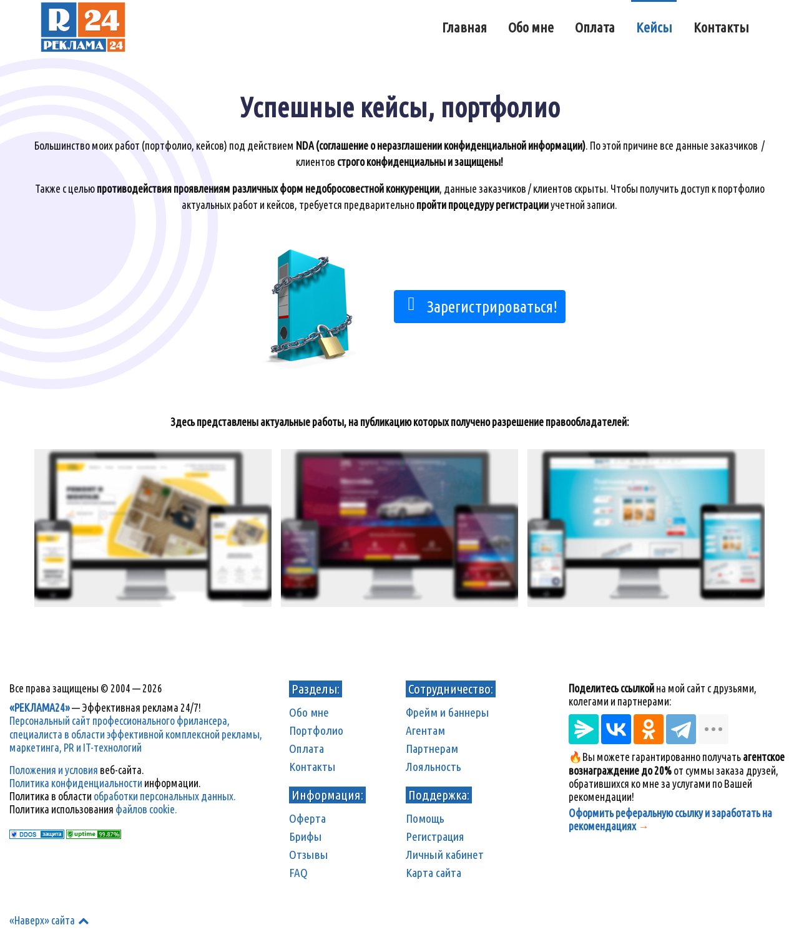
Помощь (425, 818)
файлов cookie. (146, 809)
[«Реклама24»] (83, 24)
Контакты (312, 766)
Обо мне (309, 712)
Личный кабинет (445, 854)
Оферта (307, 818)
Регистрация (435, 836)
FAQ (298, 873)
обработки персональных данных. (165, 796)
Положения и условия (53, 770)
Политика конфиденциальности (75, 783)
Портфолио (316, 730)
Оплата (306, 748)
